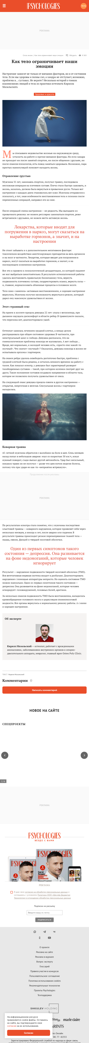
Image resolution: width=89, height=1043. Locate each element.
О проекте (44, 947)
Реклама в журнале (44, 956)
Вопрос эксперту (44, 961)
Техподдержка (45, 995)
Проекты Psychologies (44, 990)
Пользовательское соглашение (44, 976)
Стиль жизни (28, 55)
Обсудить (71, 55)
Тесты (83, 6)
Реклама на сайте (44, 952)
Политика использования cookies (44, 980)
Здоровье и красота (44, 94)
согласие (11, 1026)
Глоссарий (44, 966)
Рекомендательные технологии (44, 985)
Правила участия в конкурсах (44, 971)
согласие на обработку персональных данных (46, 892)
